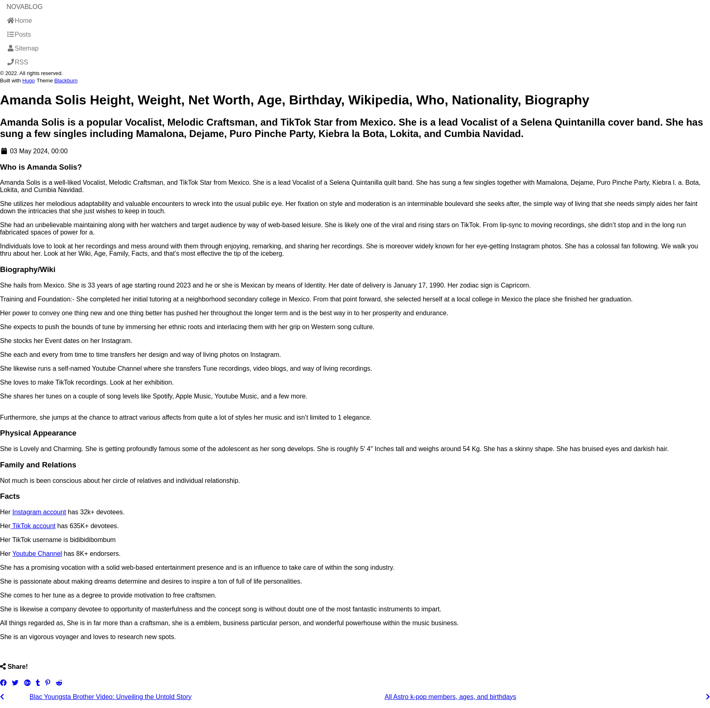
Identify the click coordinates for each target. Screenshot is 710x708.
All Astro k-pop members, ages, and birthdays (450, 696)
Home (19, 20)
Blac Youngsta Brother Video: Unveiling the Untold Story (111, 696)
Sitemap (23, 48)
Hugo (28, 80)
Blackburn (65, 80)
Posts (19, 34)
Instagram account (39, 512)
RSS (17, 62)
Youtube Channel (37, 553)
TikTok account (33, 525)
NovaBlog (25, 6)
